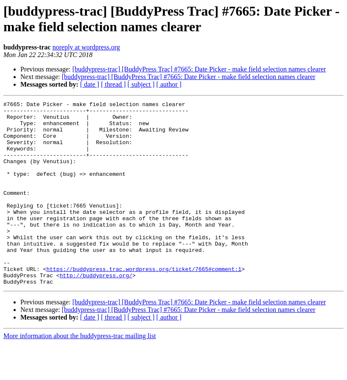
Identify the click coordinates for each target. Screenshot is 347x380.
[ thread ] (113, 84)
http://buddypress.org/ (96, 310)
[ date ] (89, 84)
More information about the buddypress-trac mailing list (79, 372)
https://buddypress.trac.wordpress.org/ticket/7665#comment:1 (143, 303)
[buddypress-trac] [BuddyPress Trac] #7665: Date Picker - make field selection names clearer (199, 69)
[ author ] (169, 84)
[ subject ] (141, 84)
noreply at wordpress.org (86, 47)
